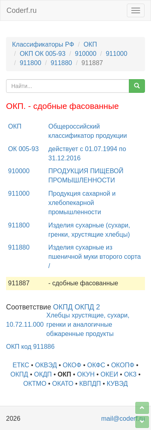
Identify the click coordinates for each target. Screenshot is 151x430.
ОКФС (96, 365)
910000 (85, 53)
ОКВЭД (46, 365)
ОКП (90, 44)
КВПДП (90, 383)
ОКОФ (72, 365)
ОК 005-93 (23, 148)
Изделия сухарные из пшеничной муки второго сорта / (94, 256)
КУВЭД (117, 383)
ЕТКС (20, 365)
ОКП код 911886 (30, 346)
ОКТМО (34, 383)
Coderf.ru (21, 10)
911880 (61, 62)
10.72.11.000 (24, 324)
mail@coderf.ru (123, 418)
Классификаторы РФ (43, 44)
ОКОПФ (122, 365)
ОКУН (86, 374)
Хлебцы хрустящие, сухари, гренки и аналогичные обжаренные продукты (87, 324)
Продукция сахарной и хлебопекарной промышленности (82, 202)
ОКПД (19, 374)
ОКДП (43, 374)
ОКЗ (130, 374)
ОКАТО (63, 383)
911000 (116, 53)
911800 (30, 62)
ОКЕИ (109, 374)
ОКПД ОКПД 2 (76, 307)
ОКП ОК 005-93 (43, 53)
